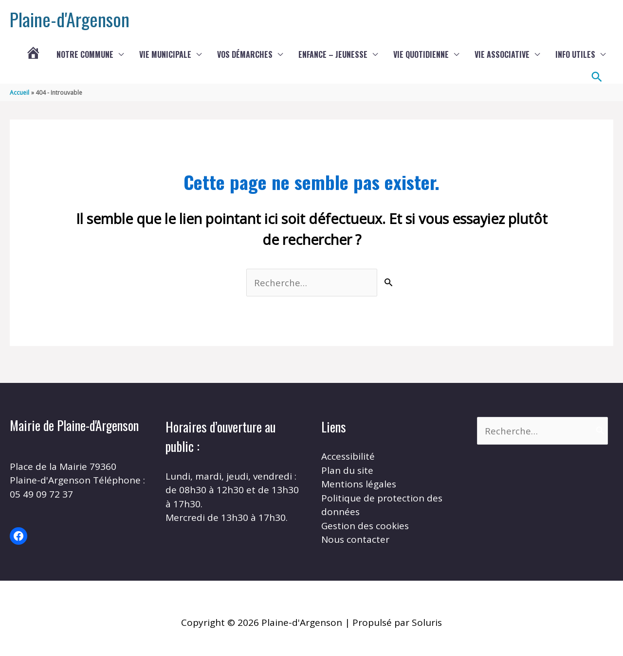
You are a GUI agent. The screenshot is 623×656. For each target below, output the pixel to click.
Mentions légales (358, 484)
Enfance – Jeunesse (332, 54)
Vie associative (502, 54)
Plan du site (347, 470)
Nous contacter (355, 539)
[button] (597, 77)
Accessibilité (348, 456)
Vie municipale (165, 54)
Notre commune (84, 54)
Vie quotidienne (421, 54)
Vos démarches (245, 54)
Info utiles (575, 54)
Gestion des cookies (365, 525)
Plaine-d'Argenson (69, 19)
